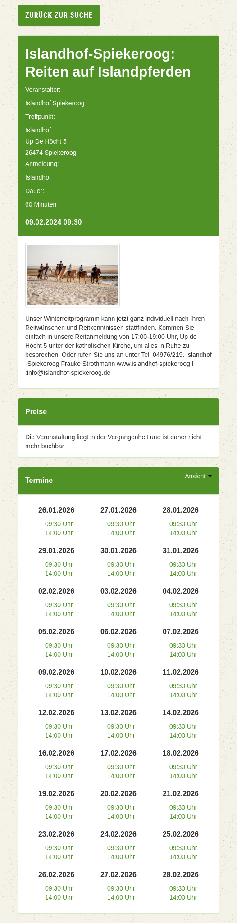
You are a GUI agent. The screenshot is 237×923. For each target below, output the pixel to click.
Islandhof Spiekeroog (55, 103)
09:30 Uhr (59, 523)
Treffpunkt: (40, 116)
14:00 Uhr (59, 532)
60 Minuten (40, 204)
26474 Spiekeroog (51, 152)
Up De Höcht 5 (46, 141)
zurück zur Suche (59, 15)
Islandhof (38, 130)
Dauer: (34, 190)
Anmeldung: (42, 163)
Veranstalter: (43, 89)
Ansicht (198, 476)
